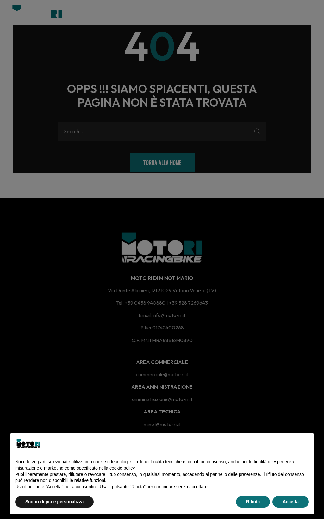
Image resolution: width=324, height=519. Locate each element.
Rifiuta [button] (253, 501)
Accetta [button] (291, 501)
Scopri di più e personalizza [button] (54, 501)
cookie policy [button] (121, 467)
